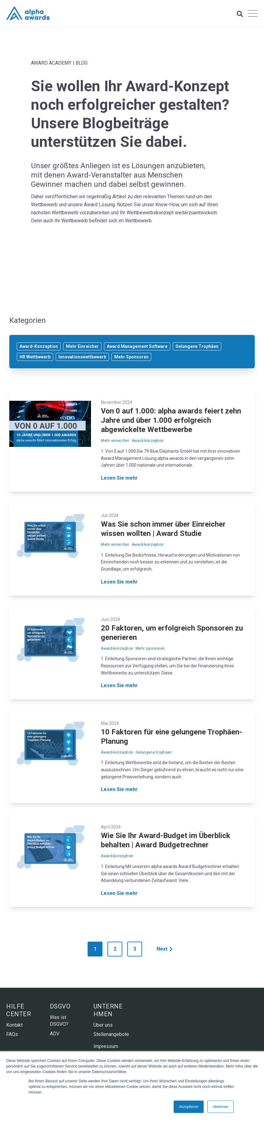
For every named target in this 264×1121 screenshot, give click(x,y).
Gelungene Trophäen (197, 346)
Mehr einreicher (115, 441)
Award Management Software (137, 346)
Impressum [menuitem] (105, 1046)
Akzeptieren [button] (188, 1107)
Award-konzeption (148, 441)
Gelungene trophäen (154, 752)
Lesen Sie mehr (119, 478)
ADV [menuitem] (54, 1034)
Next (165, 949)
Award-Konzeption (38, 346)
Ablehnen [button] (220, 1107)
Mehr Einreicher (82, 346)
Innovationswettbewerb (82, 356)
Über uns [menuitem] (103, 1025)
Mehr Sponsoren (131, 356)
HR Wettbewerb (34, 356)
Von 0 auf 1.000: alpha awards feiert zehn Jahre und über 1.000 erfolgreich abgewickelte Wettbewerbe (171, 420)
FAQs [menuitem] (12, 1034)
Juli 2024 (110, 515)
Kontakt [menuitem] (14, 1025)
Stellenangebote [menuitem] (110, 1034)
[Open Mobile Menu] (253, 14)
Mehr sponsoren (150, 648)
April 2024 (111, 826)
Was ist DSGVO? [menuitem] (59, 1020)
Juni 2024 (110, 619)
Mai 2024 (110, 723)
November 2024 (116, 402)
